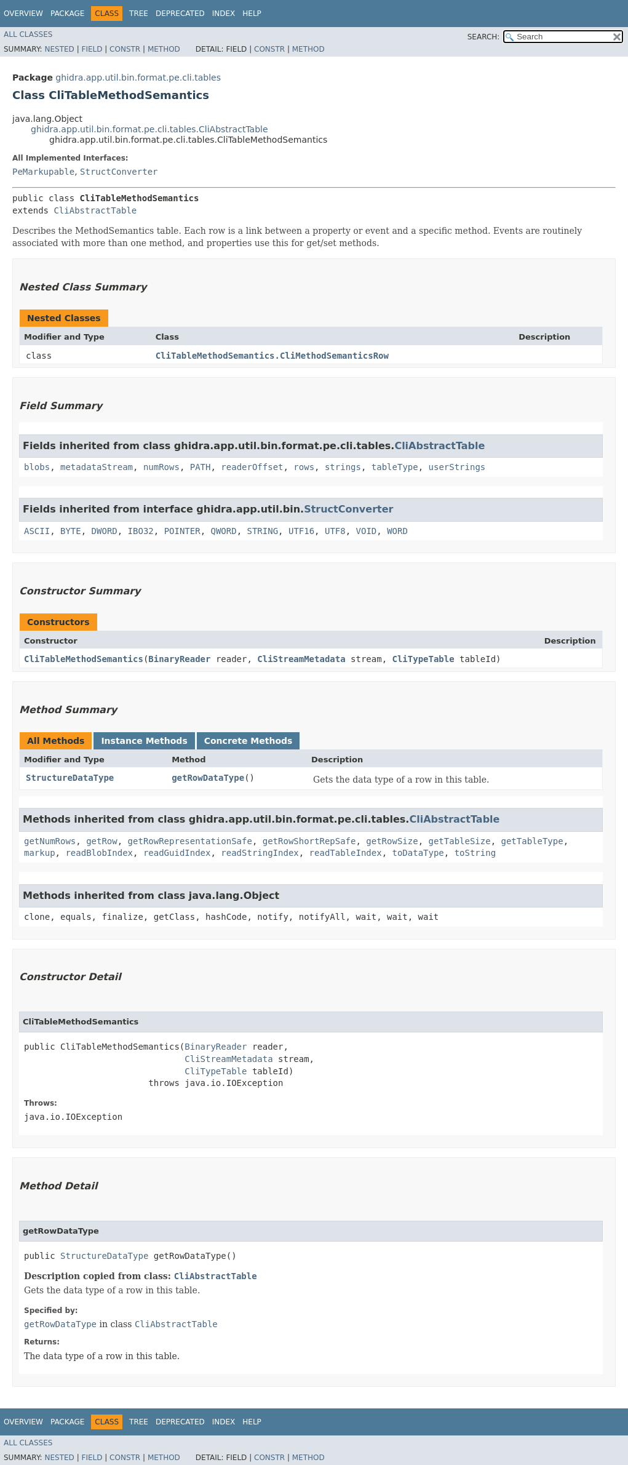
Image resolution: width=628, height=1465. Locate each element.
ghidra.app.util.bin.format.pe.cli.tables (138, 77)
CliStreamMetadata (301, 659)
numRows (161, 467)
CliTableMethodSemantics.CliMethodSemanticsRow (272, 356)
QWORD (224, 531)
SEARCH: (483, 37)
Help (251, 13)
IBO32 (141, 531)
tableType (395, 467)
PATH (200, 467)
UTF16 (301, 531)
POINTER (182, 531)
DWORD (104, 531)
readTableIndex (345, 853)
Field (91, 49)
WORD (397, 531)
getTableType (532, 841)
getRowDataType (208, 778)
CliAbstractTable (95, 210)
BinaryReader (179, 659)
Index (224, 13)
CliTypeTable (423, 659)
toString (475, 853)
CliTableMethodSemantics (83, 659)
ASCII (37, 531)
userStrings (457, 467)
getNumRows (50, 841)
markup (39, 853)
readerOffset (252, 467)
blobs (37, 467)
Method (164, 49)
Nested (59, 49)
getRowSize (392, 841)
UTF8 (335, 531)
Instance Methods (144, 741)
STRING (263, 531)
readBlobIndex (99, 853)
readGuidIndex (177, 853)
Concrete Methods (248, 741)
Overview (23, 13)
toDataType (417, 853)
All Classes (28, 34)
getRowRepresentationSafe (190, 841)
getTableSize (459, 841)
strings (343, 467)
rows (303, 467)
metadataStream (96, 467)
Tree (138, 13)
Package (67, 13)
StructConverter (118, 172)
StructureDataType (70, 778)
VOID (366, 531)
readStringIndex (259, 853)
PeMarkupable (43, 172)
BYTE (70, 531)
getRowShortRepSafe (309, 841)
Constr (124, 49)
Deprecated (180, 13)
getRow (101, 841)
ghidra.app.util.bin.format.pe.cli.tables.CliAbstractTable (149, 129)
